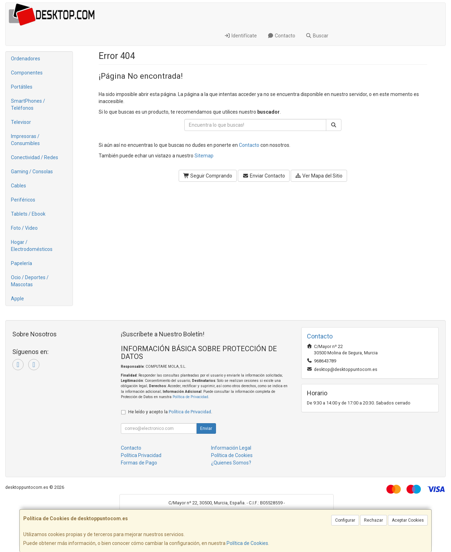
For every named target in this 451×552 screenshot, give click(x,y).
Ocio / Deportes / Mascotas (30, 281)
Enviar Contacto (263, 176)
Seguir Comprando (208, 176)
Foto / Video (24, 228)
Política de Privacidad (190, 397)
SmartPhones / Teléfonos (28, 104)
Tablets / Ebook (28, 214)
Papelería (21, 263)
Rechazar (373, 520)
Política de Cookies (247, 543)
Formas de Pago (139, 463)
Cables (18, 185)
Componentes (27, 73)
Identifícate (240, 35)
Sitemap (204, 155)
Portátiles (21, 87)
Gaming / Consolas (32, 171)
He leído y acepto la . (170, 411)
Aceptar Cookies (408, 520)
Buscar (317, 35)
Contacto (281, 35)
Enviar (206, 428)
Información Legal (231, 448)
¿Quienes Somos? (231, 463)
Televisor (21, 122)
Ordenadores (25, 58)
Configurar (345, 520)
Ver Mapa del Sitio (319, 176)
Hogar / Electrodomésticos (31, 245)
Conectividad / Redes (34, 157)
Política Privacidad (141, 455)
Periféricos (23, 200)
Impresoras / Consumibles (25, 139)
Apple (17, 298)
